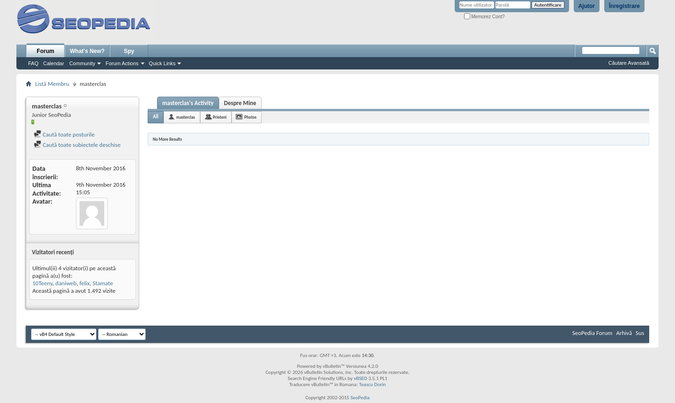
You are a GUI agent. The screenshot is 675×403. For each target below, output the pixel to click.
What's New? (87, 51)
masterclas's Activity (188, 102)
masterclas (185, 117)
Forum (45, 51)
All (155, 117)
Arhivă (624, 332)
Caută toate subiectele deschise (77, 144)
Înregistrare (624, 6)
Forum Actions (121, 63)
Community (82, 63)
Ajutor (586, 6)
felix (85, 283)
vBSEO (361, 378)
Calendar (53, 63)
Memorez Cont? (484, 16)
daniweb (65, 283)
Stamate (103, 283)
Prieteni (219, 117)
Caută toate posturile (64, 134)
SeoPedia (360, 398)
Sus (640, 332)
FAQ (33, 63)
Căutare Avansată (628, 63)
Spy (129, 51)
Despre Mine (240, 102)
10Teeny (42, 283)
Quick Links (162, 63)
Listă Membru (52, 83)
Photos (250, 117)
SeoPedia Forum (592, 332)
